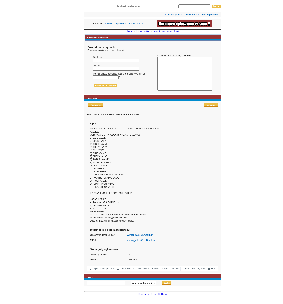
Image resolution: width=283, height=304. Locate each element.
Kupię (110, 23)
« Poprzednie (95, 111)
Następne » (211, 111)
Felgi (176, 31)
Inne (143, 23)
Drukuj (214, 275)
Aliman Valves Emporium (140, 241)
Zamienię (133, 23)
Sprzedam (121, 23)
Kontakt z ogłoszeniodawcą (167, 275)
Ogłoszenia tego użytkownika (135, 275)
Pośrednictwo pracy (162, 31)
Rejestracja (191, 14)
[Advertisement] (195, 144)
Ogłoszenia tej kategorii (104, 275)
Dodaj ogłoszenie (209, 14)
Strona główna (174, 14)
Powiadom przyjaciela (195, 275)
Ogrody (130, 31)
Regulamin (143, 300)
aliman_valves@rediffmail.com (142, 247)
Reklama (162, 300)
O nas (153, 300)
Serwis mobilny (143, 31)
